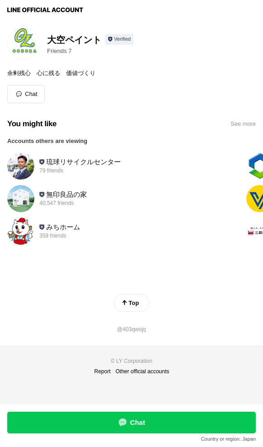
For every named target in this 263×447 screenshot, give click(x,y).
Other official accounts (142, 371)
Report (102, 371)
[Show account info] (119, 39)
